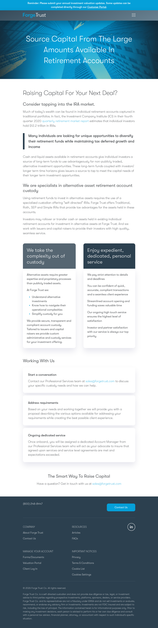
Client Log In (30, 568)
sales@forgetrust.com (100, 381)
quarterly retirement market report (65, 121)
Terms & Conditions (83, 563)
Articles (76, 532)
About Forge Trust (33, 532)
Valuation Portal (32, 563)
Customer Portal (96, 7)
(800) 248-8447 (33, 503)
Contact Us (121, 507)
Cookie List (78, 568)
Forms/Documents (33, 557)
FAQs (75, 538)
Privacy (76, 557)
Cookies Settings (81, 574)
